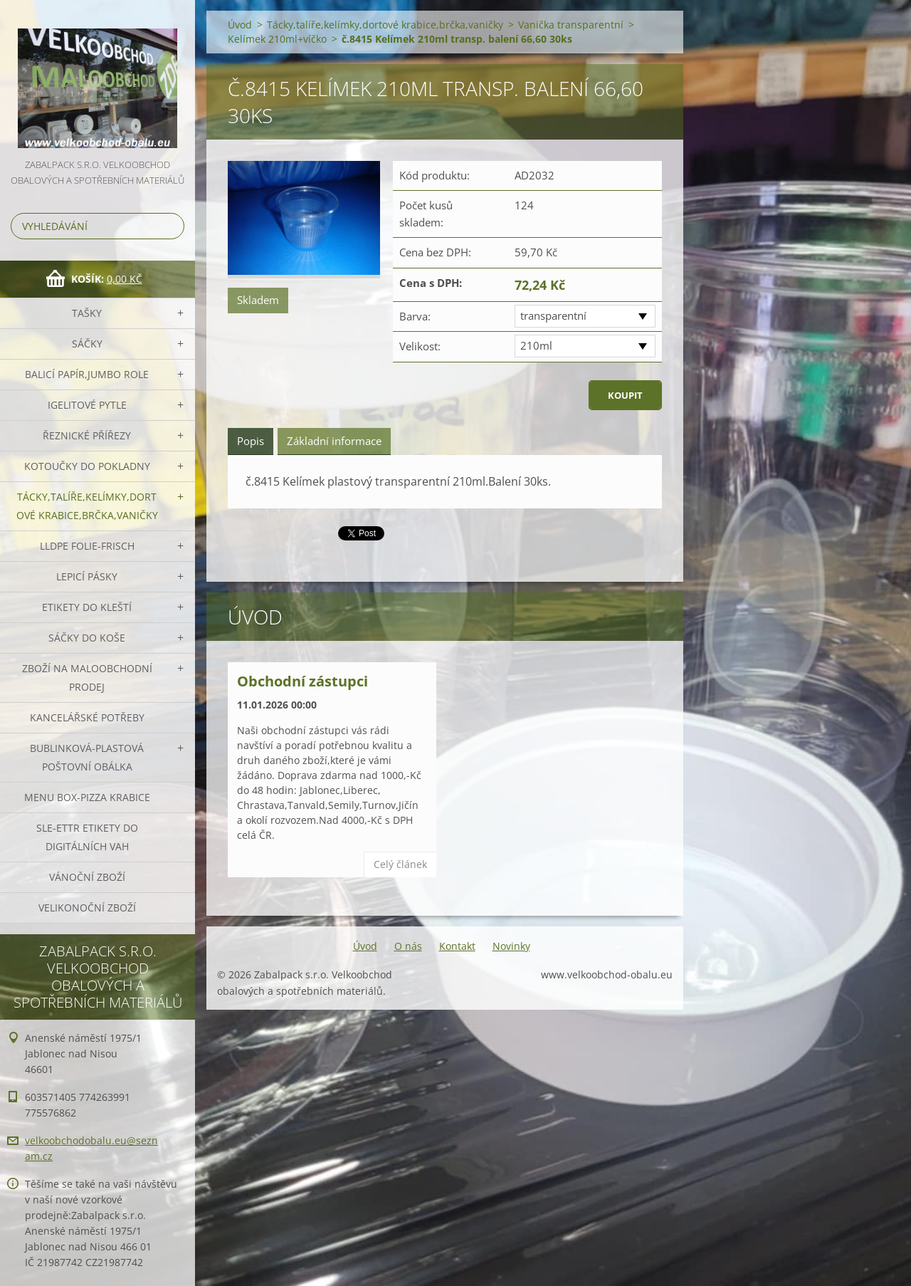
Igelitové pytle (87, 405)
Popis (250, 441)
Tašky (87, 313)
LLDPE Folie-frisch (87, 546)
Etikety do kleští (87, 607)
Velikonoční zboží (87, 907)
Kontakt (457, 946)
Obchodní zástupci (302, 681)
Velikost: (420, 346)
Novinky (511, 946)
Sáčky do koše (86, 637)
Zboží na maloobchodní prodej (87, 678)
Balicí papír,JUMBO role (87, 374)
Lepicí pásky (86, 576)
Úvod (240, 24)
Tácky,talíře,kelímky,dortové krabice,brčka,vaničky (87, 506)
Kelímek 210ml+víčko (277, 39)
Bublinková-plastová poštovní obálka (87, 757)
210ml (536, 345)
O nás (408, 946)
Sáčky (87, 343)
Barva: (415, 316)
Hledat (171, 226)
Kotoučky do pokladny (87, 466)
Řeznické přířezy (87, 435)
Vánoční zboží (87, 877)
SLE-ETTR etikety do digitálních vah (87, 837)
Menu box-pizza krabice (87, 797)
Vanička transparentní (570, 24)
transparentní (553, 315)
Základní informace (334, 441)
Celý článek (400, 864)
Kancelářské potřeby (87, 717)
